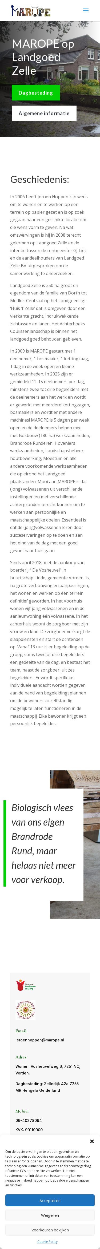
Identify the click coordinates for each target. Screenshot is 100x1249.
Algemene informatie (44, 112)
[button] (92, 1141)
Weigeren (50, 1215)
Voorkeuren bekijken (50, 1229)
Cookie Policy (47, 1241)
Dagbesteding (36, 92)
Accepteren (50, 1200)
